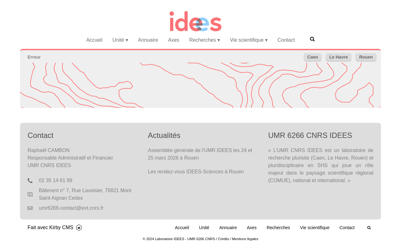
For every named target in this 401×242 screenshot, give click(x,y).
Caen (312, 57)
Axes (174, 40)
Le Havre (338, 57)
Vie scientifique (249, 40)
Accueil (94, 40)
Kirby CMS (61, 227)
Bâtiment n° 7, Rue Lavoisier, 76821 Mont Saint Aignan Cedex (85, 194)
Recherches (204, 40)
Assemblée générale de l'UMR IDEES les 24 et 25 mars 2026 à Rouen (200, 154)
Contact (286, 40)
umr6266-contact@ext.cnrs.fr (71, 208)
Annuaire (148, 40)
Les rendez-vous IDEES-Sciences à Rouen (196, 171)
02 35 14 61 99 (55, 180)
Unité (120, 40)
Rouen (366, 57)
